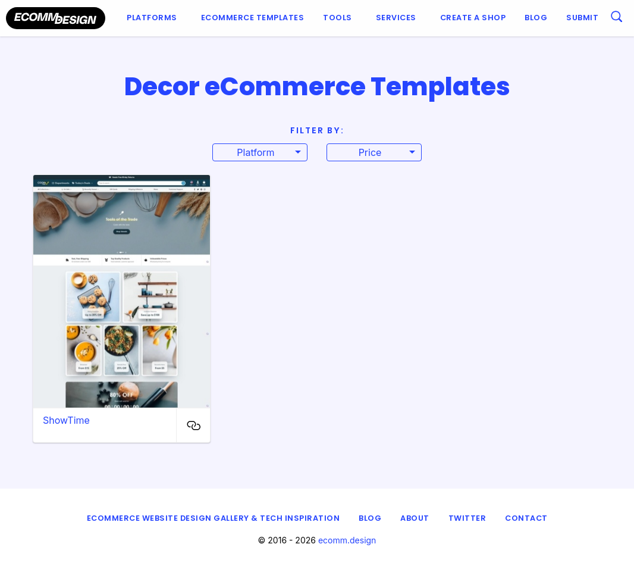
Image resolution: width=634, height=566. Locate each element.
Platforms (152, 17)
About (414, 518)
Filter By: (317, 130)
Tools (337, 17)
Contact (526, 518)
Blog (536, 17)
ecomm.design (347, 540)
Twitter (467, 518)
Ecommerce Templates (253, 17)
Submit (582, 17)
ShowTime (66, 420)
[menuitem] (154, 18)
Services (396, 17)
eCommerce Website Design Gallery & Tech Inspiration (213, 518)
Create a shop (473, 17)
